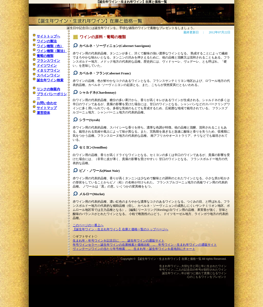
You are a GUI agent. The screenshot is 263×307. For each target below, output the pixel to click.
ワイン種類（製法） (52, 51)
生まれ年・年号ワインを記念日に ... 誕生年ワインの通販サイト (118, 240)
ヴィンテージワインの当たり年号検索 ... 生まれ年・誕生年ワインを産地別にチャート (134, 249)
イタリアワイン (48, 70)
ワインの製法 (47, 41)
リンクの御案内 (48, 89)
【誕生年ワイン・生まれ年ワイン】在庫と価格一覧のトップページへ (120, 229)
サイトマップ (47, 108)
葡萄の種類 (45, 56)
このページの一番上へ (88, 225)
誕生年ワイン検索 (50, 80)
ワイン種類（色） (50, 46)
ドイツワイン (47, 65)
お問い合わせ (47, 103)
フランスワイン (48, 61)
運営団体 (43, 113)
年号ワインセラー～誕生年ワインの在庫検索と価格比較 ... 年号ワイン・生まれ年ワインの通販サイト (145, 244)
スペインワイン (48, 75)
